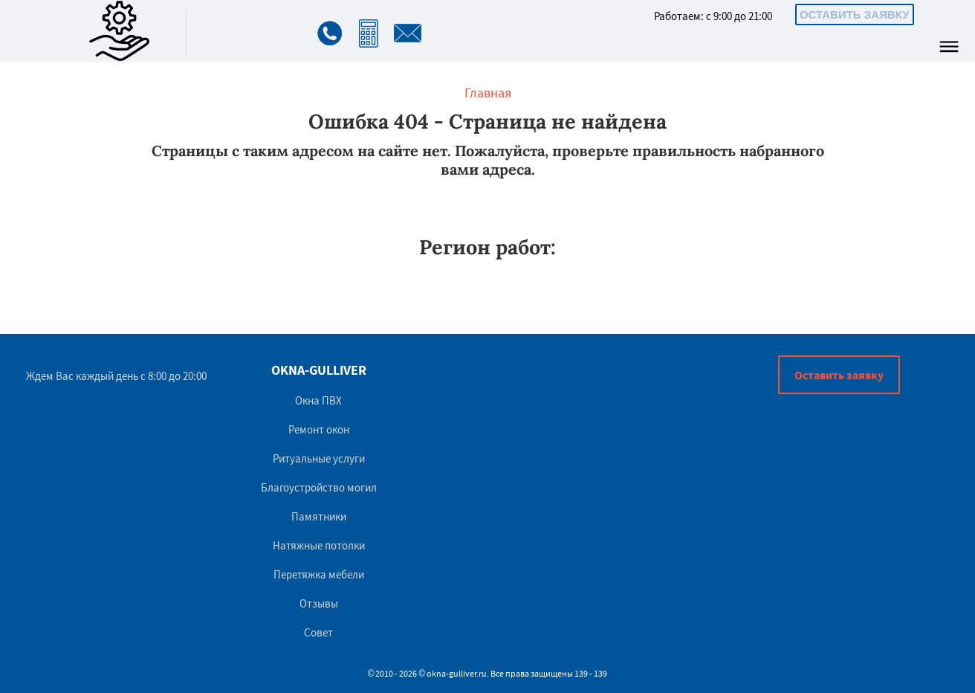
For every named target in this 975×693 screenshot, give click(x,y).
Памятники (318, 516)
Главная (487, 92)
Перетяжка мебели (318, 574)
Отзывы (318, 603)
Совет (318, 632)
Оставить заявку (855, 14)
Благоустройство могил (319, 487)
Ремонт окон (318, 429)
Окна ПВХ (318, 400)
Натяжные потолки (319, 545)
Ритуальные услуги (319, 458)
